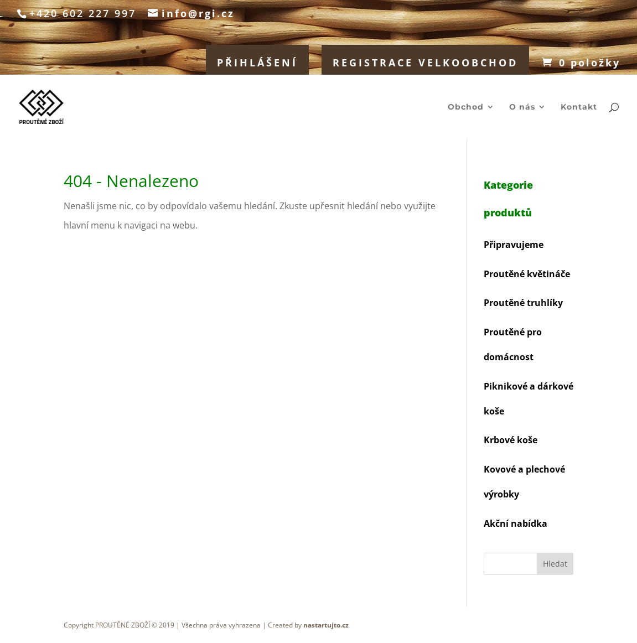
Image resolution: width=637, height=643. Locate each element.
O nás (522, 107)
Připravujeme (513, 244)
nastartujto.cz (326, 625)
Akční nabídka (515, 523)
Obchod (466, 107)
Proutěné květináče (527, 274)
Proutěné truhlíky (523, 303)
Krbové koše (510, 440)
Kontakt (579, 107)
